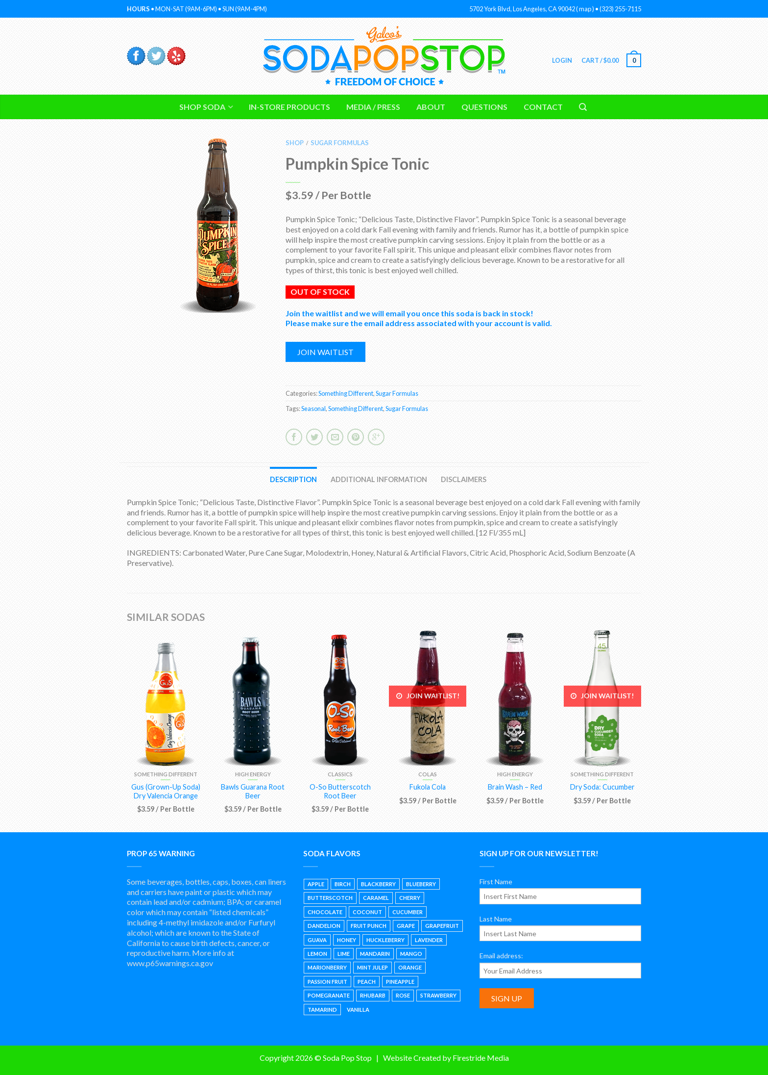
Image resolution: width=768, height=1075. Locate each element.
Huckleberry (385, 940)
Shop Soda (202, 106)
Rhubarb (372, 995)
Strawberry (438, 995)
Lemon (317, 953)
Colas (427, 774)
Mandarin (375, 953)
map (585, 9)
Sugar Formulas (340, 143)
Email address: (501, 955)
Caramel (376, 898)
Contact (543, 106)
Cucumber (407, 912)
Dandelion (324, 925)
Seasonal (313, 408)
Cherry (409, 898)
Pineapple (400, 981)
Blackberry (378, 884)
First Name (496, 881)
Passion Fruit (327, 981)
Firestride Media (481, 1057)
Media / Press (373, 106)
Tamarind (322, 1009)
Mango (411, 953)
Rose (403, 995)
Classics (340, 774)
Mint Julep (372, 967)
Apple (316, 884)
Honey (346, 940)
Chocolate (325, 912)
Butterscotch (330, 898)
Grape (406, 925)
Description (293, 479)
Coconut (367, 912)
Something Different (345, 393)
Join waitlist (325, 352)
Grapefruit (442, 925)
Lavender (429, 940)
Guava (317, 940)
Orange (410, 967)
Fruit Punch (368, 925)
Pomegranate (329, 995)
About (430, 106)
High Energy (253, 774)
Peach (367, 981)
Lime (343, 953)
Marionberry (327, 967)
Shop (295, 143)
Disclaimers (463, 479)
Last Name (496, 919)
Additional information (379, 479)
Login (562, 60)
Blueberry (421, 884)
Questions (484, 106)
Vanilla (358, 1009)
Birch (343, 884)
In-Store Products (289, 106)
